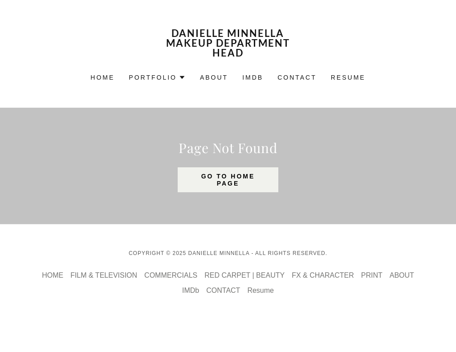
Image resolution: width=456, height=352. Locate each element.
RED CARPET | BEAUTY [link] (244, 275)
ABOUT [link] (214, 77)
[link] (228, 54)
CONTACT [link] (297, 77)
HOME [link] (102, 77)
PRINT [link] (372, 275)
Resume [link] (348, 77)
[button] (157, 77)
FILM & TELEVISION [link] (103, 275)
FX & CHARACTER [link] (323, 275)
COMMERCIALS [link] (170, 275)
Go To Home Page (228, 180)
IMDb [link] (252, 77)
